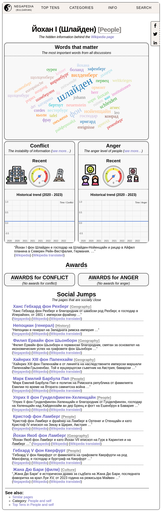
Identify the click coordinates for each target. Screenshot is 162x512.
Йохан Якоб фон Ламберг (39, 435)
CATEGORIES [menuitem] (82, 8)
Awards (77, 265)
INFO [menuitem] (112, 8)
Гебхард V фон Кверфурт (39, 450)
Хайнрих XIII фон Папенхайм (43, 359)
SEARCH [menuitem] (144, 8)
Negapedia (21, 319)
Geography (80, 307)
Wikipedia (22, 255)
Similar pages (22, 497)
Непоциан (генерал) (33, 325)
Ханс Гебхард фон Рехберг (41, 306)
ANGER (129, 277)
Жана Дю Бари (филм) (36, 469)
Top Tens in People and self (33, 504)
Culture (68, 470)
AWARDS (22, 277)
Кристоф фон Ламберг (36, 416)
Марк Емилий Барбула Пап (41, 378)
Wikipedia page (102, 37)
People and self (39, 501)
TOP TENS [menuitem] (50, 8)
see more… (61, 151)
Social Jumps (76, 294)
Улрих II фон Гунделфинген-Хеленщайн (54, 397)
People (109, 29)
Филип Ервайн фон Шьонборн (45, 340)
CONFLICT (55, 277)
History (63, 326)
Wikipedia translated (48, 255)
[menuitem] (19, 8)
